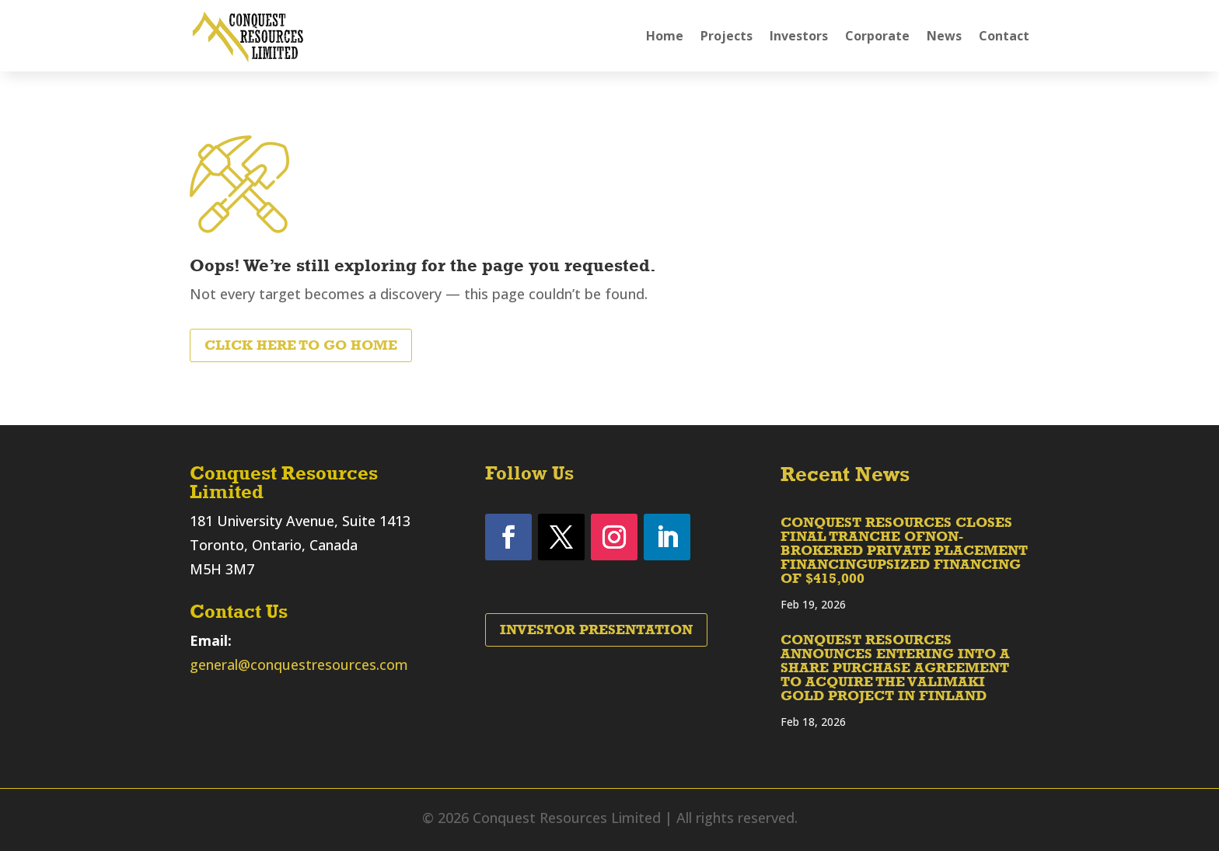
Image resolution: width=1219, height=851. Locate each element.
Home (664, 35)
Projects (726, 35)
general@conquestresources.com (299, 664)
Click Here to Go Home (300, 345)
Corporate (877, 35)
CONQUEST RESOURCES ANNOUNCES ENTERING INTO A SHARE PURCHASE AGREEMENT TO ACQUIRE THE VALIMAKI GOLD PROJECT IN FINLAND (895, 667)
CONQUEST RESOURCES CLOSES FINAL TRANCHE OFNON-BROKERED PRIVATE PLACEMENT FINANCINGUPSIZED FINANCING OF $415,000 (904, 550)
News (944, 35)
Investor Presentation (596, 629)
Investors (799, 35)
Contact (1004, 35)
